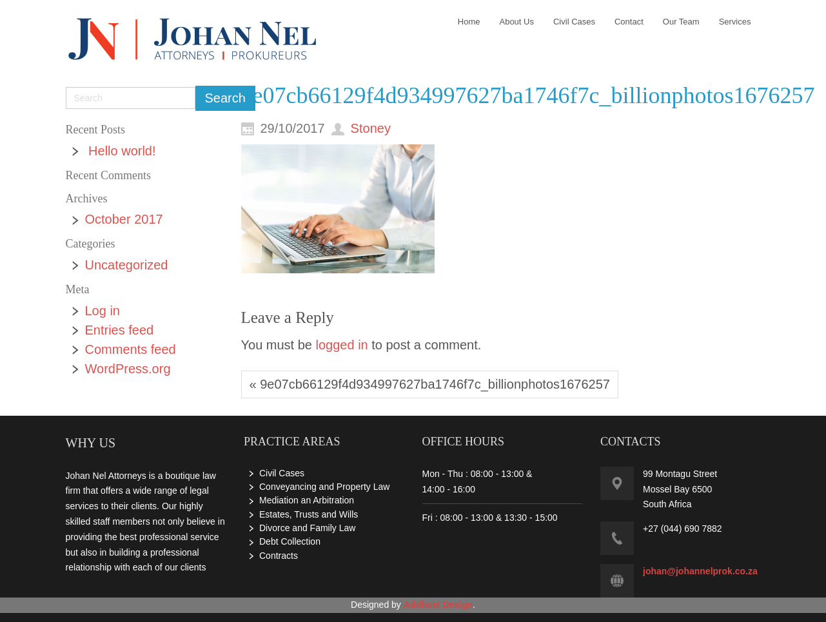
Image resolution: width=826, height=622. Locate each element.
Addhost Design (438, 604)
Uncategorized (126, 265)
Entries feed (119, 330)
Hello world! (121, 151)
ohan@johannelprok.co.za (701, 571)
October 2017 (124, 219)
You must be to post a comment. (361, 345)
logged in (342, 345)
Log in (103, 311)
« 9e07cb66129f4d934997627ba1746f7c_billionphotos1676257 (430, 384)
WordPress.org (128, 369)
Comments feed (130, 349)
